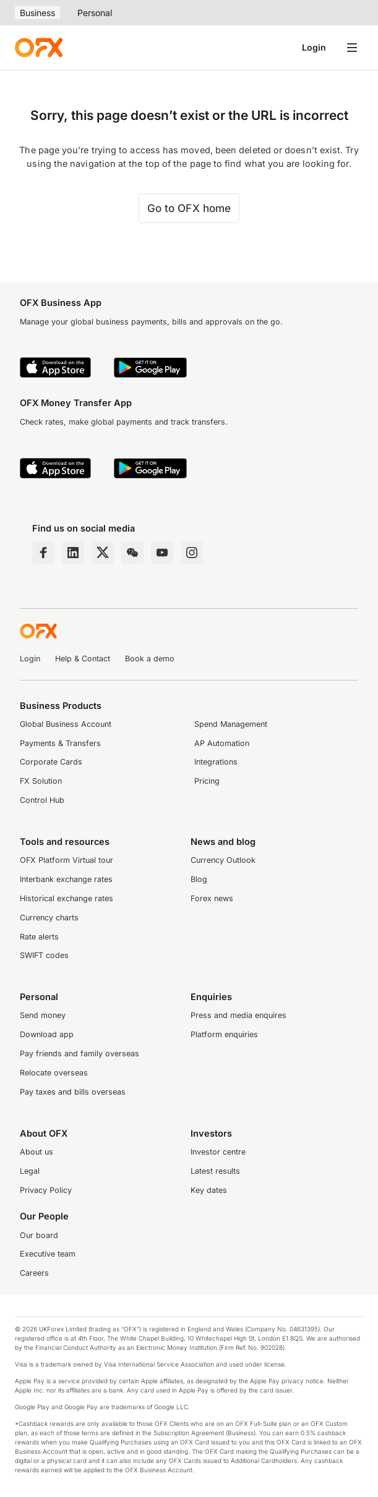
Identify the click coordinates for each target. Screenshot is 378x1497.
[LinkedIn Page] (73, 552)
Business (37, 12)
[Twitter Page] (103, 552)
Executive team (47, 1253)
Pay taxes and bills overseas (73, 1091)
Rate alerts (39, 936)
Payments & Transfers (60, 743)
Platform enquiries (224, 1034)
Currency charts (49, 917)
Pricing (207, 781)
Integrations (216, 761)
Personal (94, 12)
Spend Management (230, 724)
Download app (47, 1034)
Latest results (215, 1171)
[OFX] (38, 47)
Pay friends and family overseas (79, 1053)
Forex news (212, 898)
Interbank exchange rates (66, 879)
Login (314, 47)
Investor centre (218, 1151)
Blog (199, 879)
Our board (39, 1235)
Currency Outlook (223, 860)
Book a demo (149, 658)
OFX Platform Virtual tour (66, 860)
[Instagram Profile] (192, 552)
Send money (43, 1015)
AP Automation (221, 743)
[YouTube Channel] (162, 552)
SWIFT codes (44, 955)
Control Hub (42, 800)
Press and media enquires (238, 1015)
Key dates (209, 1190)
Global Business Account (65, 724)
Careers (34, 1273)
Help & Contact (82, 658)
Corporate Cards (51, 761)
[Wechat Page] (132, 552)
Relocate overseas (54, 1072)
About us (36, 1151)
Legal (30, 1171)
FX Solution (41, 781)
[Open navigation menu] (352, 47)
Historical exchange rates (66, 898)
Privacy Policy (46, 1190)
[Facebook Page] (43, 552)
